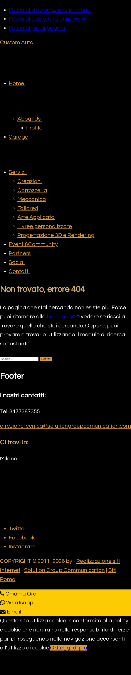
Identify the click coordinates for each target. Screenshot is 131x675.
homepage (61, 316)
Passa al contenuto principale (47, 19)
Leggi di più (72, 648)
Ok (53, 648)
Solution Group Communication (64, 570)
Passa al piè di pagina (37, 28)
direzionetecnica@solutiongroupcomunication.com (65, 426)
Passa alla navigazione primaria (50, 10)
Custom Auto (16, 42)
